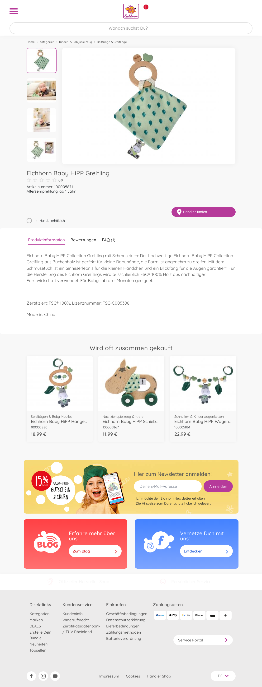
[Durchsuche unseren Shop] (131, 28)
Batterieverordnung (123, 638)
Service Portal (203, 640)
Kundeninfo (72, 613)
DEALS (35, 626)
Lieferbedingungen (122, 626)
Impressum (109, 676)
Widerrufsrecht (75, 619)
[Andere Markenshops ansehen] (145, 7)
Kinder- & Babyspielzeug (75, 42)
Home (31, 42)
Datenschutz (173, 503)
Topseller (37, 650)
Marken (36, 619)
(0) (45, 179)
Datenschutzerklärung (125, 619)
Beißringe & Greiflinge (112, 42)
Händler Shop (159, 676)
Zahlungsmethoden (123, 632)
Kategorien (46, 42)
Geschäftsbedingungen (126, 613)
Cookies (133, 676)
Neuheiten (38, 644)
